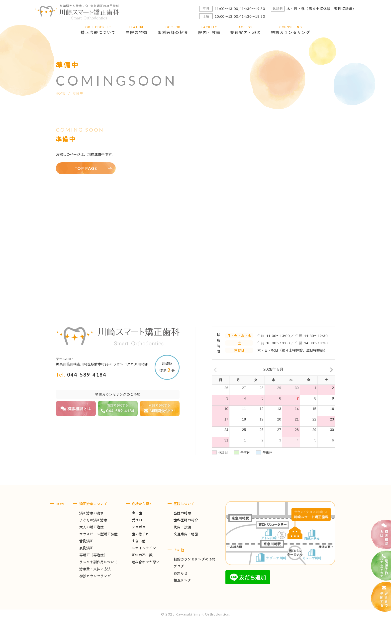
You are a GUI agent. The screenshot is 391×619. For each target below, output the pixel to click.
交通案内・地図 (186, 533)
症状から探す (142, 503)
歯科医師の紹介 (186, 519)
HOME (60, 93)
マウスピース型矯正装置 (98, 533)
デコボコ (139, 526)
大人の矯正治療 (91, 526)
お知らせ (181, 573)
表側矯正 (86, 547)
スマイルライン (144, 547)
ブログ (179, 566)
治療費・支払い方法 (95, 568)
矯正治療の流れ (91, 512)
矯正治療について (93, 503)
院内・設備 (182, 526)
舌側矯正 (86, 540)
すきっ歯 (139, 540)
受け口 (137, 519)
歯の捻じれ (140, 533)
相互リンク (182, 580)
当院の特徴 (182, 512)
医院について (184, 503)
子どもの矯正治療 (93, 519)
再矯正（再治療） (93, 554)
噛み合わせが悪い (146, 561)
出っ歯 (137, 512)
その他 (179, 549)
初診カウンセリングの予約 (194, 559)
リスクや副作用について (98, 561)
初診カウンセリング (95, 575)
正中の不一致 (142, 554)
